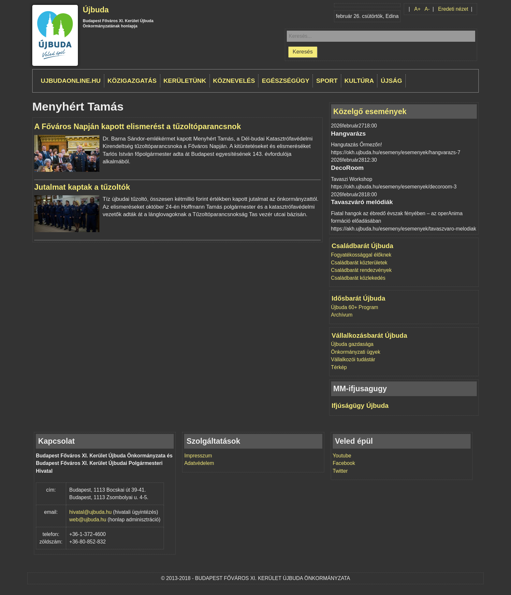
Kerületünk (185, 80)
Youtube (342, 455)
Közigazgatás (132, 80)
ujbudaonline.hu (71, 80)
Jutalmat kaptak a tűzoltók (82, 187)
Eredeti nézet (453, 9)
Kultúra (359, 80)
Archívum (342, 315)
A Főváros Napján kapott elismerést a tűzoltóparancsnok (137, 126)
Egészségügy (285, 80)
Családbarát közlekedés (358, 278)
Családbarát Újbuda (362, 245)
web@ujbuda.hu (87, 519)
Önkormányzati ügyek (355, 352)
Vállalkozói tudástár (353, 359)
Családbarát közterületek (359, 262)
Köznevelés (234, 80)
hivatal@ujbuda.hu (90, 512)
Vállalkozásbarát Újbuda (369, 335)
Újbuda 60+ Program (354, 307)
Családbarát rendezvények (361, 270)
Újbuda (96, 10)
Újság (391, 80)
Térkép (339, 367)
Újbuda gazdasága (352, 344)
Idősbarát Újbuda (359, 298)
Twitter (340, 471)
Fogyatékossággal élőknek (361, 255)
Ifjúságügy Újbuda (360, 405)
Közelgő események (370, 111)
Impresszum (198, 455)
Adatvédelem (199, 463)
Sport (327, 80)
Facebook (344, 463)
